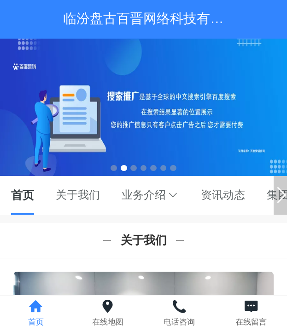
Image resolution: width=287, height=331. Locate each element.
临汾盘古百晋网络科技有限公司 (156, 18)
